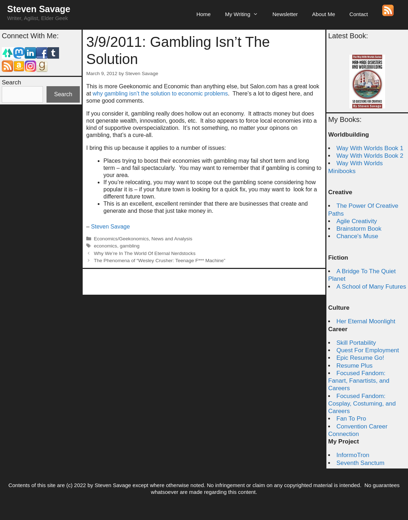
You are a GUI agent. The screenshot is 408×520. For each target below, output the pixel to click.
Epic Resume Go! (360, 357)
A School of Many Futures (371, 286)
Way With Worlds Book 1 (369, 148)
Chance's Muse (357, 236)
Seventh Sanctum (360, 463)
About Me (323, 14)
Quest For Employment (367, 350)
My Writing (245, 14)
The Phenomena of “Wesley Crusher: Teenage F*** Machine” (159, 260)
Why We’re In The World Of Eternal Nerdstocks (144, 253)
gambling (130, 246)
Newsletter (285, 14)
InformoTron (352, 455)
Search (11, 82)
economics (105, 246)
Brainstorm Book (359, 228)
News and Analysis (171, 238)
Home (203, 14)
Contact (358, 14)
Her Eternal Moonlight (365, 321)
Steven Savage (39, 9)
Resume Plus (354, 365)
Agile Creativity (356, 221)
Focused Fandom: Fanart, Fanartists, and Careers (358, 381)
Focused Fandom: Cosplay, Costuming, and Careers (362, 404)
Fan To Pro (351, 418)
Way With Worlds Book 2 (369, 155)
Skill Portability (356, 342)
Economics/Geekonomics (121, 238)
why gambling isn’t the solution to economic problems (160, 93)
